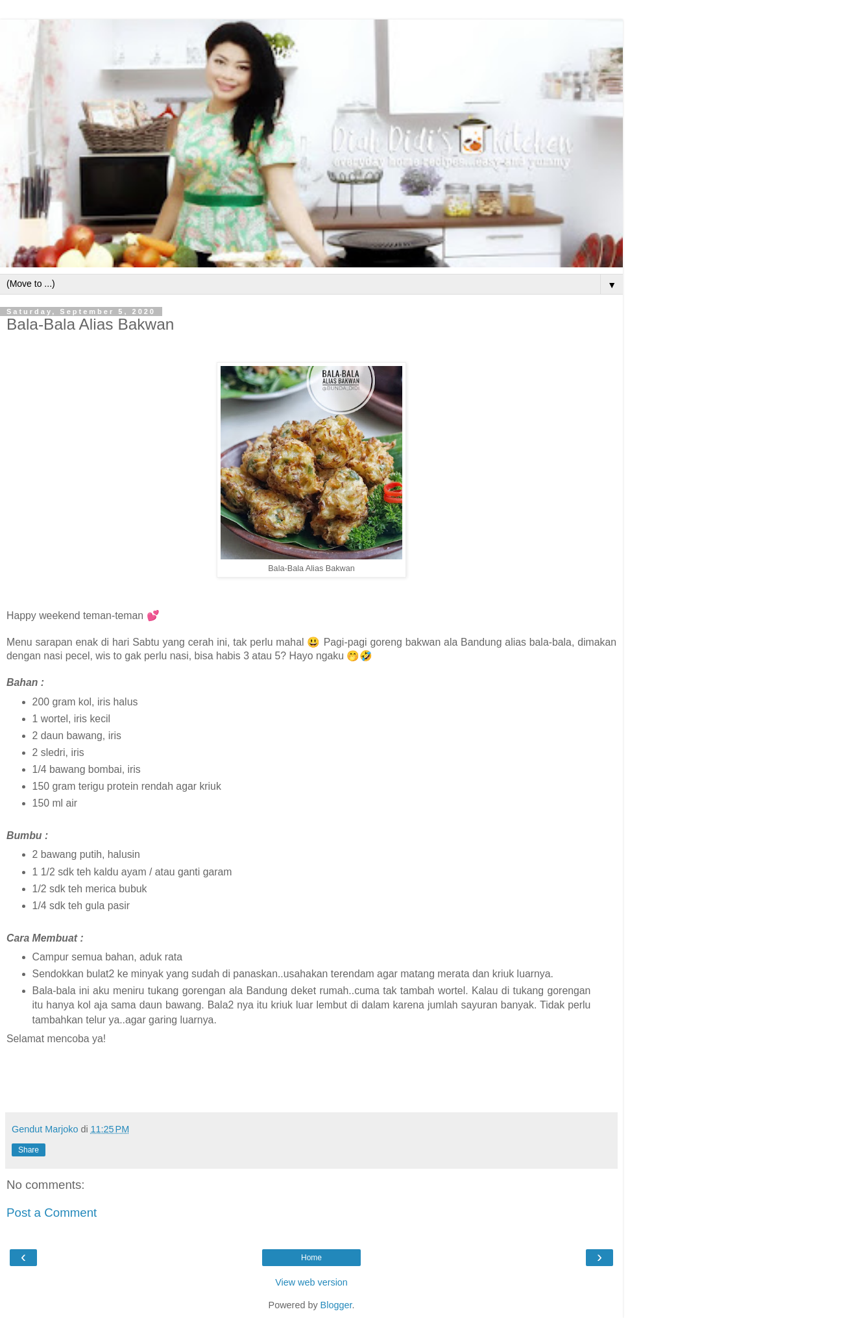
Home (311, 1257)
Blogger (336, 1305)
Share (28, 1149)
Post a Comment (51, 1212)
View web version (311, 1282)
